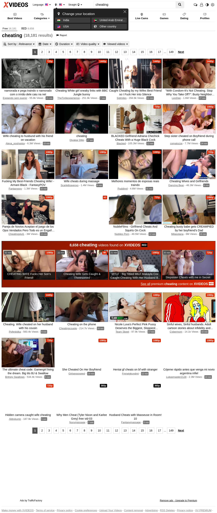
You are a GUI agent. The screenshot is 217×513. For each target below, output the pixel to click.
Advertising (151, 510)
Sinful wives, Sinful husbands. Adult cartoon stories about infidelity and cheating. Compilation (189, 328)
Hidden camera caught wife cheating (28, 414)
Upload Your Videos (110, 510)
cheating (81, 136)
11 (107, 51)
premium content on (177, 284)
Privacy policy (64, 510)
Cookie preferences (86, 510)
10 (99, 51)
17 (159, 51)
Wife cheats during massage (81, 181)
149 (171, 51)
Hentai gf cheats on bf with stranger (135, 369)
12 (116, 51)
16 (150, 51)
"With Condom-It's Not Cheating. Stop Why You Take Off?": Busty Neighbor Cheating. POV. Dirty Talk (188, 94)
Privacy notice (185, 510)
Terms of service (45, 510)
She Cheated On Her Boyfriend (81, 369)
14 (133, 51)
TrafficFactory (35, 500)
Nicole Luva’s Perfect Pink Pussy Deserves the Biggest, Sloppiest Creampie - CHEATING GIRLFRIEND (135, 328)
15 (142, 51)
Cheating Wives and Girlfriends (188, 181)
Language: (40, 4)
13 (125, 51)
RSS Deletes (167, 510)
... (165, 51)
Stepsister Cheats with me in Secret (188, 277)
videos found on (109, 244)
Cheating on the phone (81, 324)
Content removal (133, 510)
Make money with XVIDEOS (18, 510)
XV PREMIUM (203, 510)
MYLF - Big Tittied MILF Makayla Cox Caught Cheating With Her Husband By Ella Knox (135, 277)
